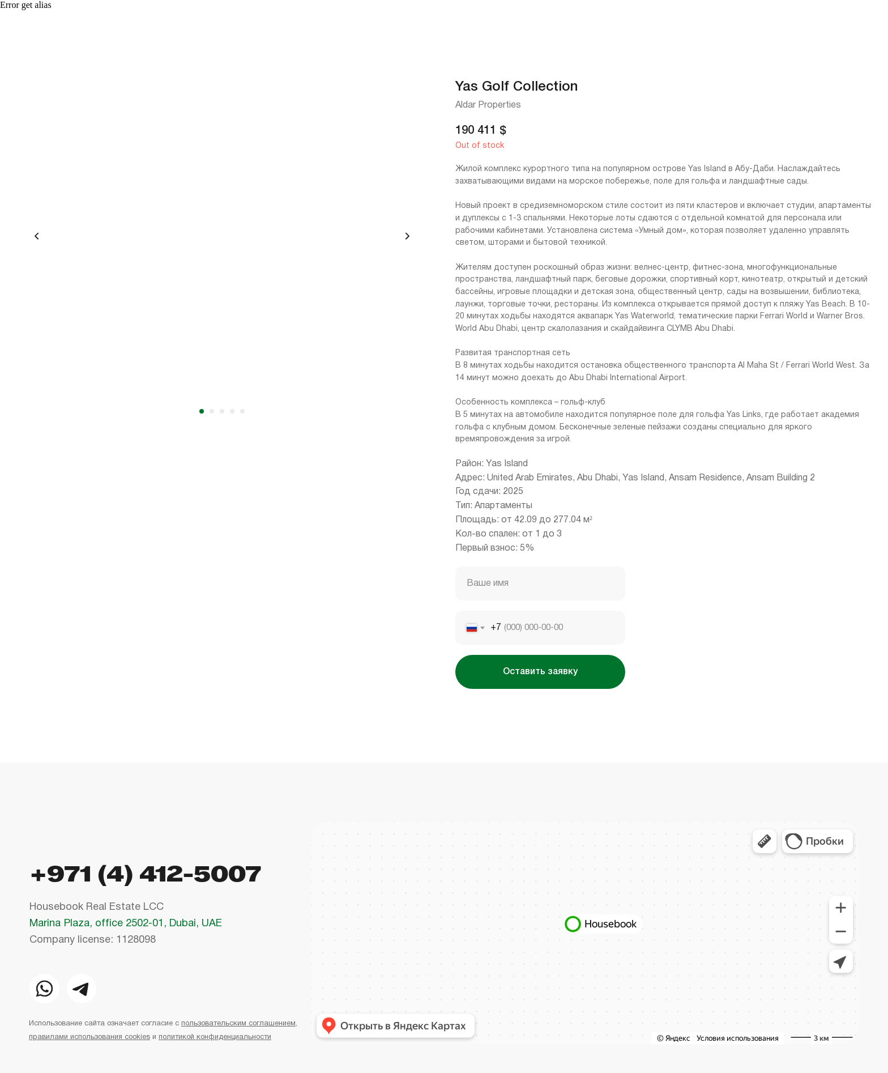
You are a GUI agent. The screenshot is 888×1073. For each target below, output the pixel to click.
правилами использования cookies (89, 1037)
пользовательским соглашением (238, 1023)
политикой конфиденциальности (215, 1037)
